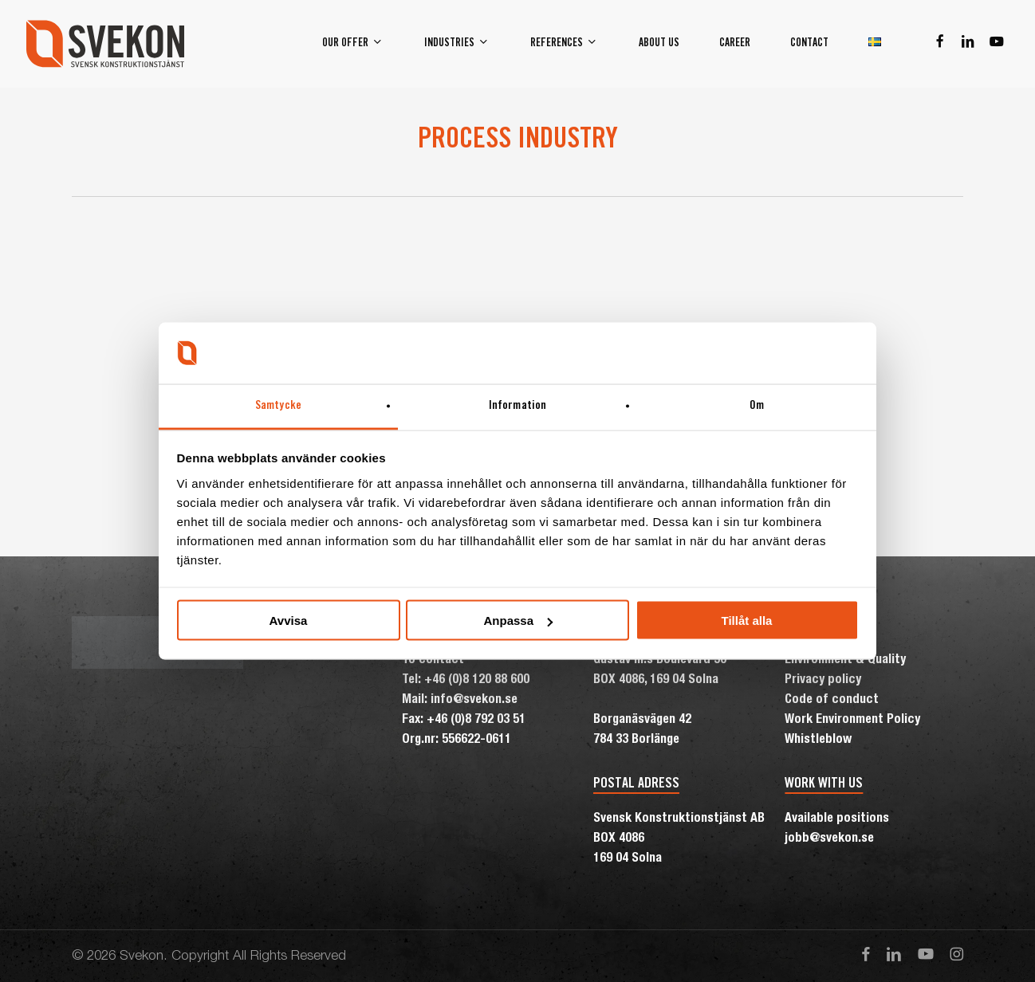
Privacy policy (823, 680)
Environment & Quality (845, 660)
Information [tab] (517, 405)
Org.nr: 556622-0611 (456, 740)
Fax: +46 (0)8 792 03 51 (463, 720)
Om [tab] (757, 405)
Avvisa (289, 620)
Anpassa (518, 620)
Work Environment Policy (852, 720)
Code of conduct (832, 700)
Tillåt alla (747, 620)
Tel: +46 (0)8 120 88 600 (465, 680)
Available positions (837, 819)
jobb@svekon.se (829, 839)
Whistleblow (818, 740)
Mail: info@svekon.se (460, 700)
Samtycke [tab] (278, 405)
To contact (433, 660)
